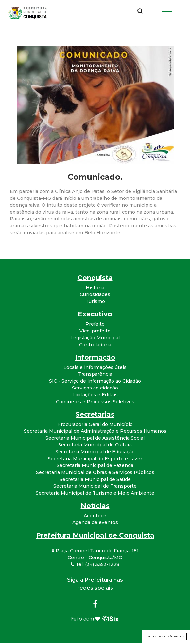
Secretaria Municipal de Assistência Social (95, 438)
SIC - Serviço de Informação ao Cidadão (95, 381)
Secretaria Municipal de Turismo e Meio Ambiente (95, 493)
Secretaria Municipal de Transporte (95, 486)
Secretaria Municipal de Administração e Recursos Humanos (95, 431)
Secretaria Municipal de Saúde (95, 479)
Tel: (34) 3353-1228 (95, 564)
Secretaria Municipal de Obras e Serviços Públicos (95, 472)
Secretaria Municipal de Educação (95, 452)
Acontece (95, 516)
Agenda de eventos (95, 522)
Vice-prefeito (95, 331)
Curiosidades (95, 294)
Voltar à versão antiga (166, 636)
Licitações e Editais (95, 395)
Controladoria (95, 345)
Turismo (95, 301)
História (95, 288)
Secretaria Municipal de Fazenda (95, 465)
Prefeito (95, 324)
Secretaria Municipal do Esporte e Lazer (95, 459)
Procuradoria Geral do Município (95, 424)
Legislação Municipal (95, 338)
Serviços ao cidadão (95, 388)
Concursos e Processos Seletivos (95, 402)
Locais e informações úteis (95, 367)
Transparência (95, 374)
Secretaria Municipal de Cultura (95, 445)
